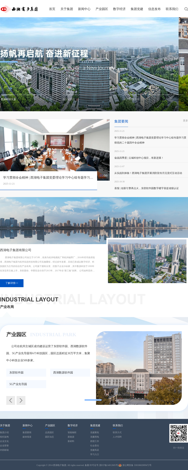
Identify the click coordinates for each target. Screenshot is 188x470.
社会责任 (94, 445)
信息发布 (154, 9)
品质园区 (49, 432)
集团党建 (137, 9)
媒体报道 (27, 437)
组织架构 (4, 437)
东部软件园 (16, 372)
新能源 (71, 437)
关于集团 (66, 9)
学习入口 (94, 454)
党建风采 (94, 450)
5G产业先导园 (18, 384)
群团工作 (94, 441)
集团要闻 (27, 432)
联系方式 (117, 432)
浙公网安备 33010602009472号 (136, 465)
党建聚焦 (94, 432)
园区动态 (49, 437)
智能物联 (72, 432)
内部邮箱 (4, 450)
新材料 (71, 441)
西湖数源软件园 (63, 372)
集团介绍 (4, 432)
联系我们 (172, 9)
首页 (52, 9)
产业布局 (7, 307)
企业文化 (4, 441)
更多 (185, 120)
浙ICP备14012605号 (108, 465)
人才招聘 (117, 437)
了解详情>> (11, 283)
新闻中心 (84, 9)
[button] (10, 400)
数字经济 (119, 9)
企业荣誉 (4, 445)
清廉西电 (94, 437)
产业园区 (102, 9)
